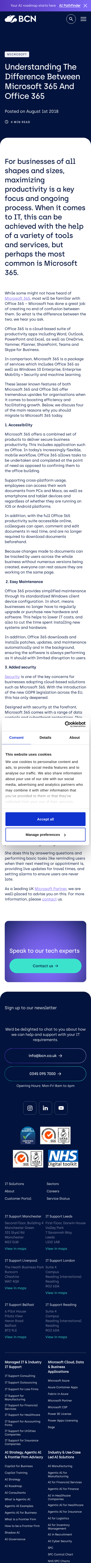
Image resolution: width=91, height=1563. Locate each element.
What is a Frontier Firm (20, 1519)
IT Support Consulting (20, 1376)
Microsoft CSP (57, 1407)
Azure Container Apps (63, 1387)
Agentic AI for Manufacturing (58, 1474)
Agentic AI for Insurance (65, 1511)
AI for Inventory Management (59, 1526)
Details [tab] (45, 737)
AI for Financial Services (65, 1482)
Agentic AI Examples (19, 1506)
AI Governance (15, 1539)
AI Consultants (15, 1492)
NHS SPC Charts (59, 1561)
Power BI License (59, 1414)
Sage (51, 1427)
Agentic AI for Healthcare (65, 1505)
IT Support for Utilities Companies (20, 1432)
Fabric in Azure (58, 1394)
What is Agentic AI (17, 1499)
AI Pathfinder (69, 6)
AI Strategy (12, 1479)
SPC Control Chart (60, 1554)
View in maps (15, 1249)
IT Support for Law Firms (21, 1389)
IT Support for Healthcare (22, 1414)
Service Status (58, 1199)
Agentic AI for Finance (63, 1489)
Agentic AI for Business (21, 1512)
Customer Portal (18, 1199)
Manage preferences (46, 835)
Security (12, 676)
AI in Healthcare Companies (59, 1497)
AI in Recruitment (60, 1534)
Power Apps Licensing (63, 1420)
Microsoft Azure (58, 1380)
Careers (53, 1191)
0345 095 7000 (45, 1073)
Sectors (53, 1184)
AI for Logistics (58, 1518)
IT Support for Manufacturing (15, 1397)
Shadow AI (12, 1532)
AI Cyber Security (60, 1541)
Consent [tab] (16, 737)
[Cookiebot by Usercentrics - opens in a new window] (65, 724)
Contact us (45, 966)
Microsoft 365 (17, 298)
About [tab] (74, 737)
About (9, 1191)
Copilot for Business (19, 1466)
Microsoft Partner (50, 888)
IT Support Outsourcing (21, 1382)
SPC (50, 1547)
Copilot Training (16, 1472)
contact (49, 899)
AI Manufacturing (60, 1466)
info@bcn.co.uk (45, 1055)
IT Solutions (14, 1184)
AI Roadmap (13, 1486)
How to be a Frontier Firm (22, 1526)
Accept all (45, 819)
